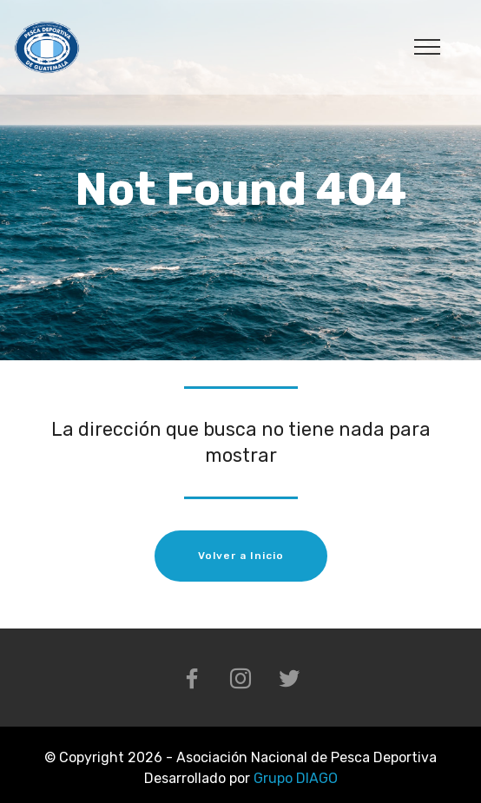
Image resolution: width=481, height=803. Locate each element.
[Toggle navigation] (427, 46)
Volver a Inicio (241, 556)
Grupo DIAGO (296, 778)
